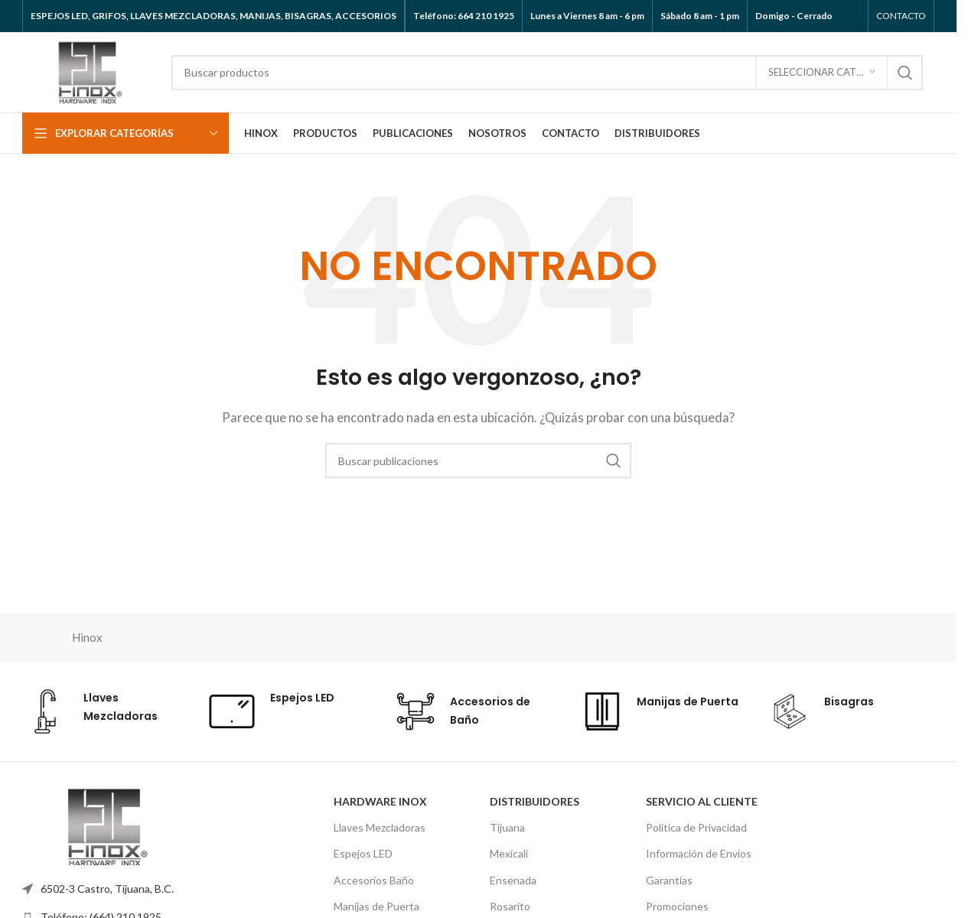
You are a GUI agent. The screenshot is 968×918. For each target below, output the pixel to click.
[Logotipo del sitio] (89, 70)
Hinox (87, 637)
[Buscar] (547, 72)
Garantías (669, 880)
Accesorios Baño (374, 880)
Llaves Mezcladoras (379, 827)
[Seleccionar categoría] (822, 73)
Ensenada (513, 880)
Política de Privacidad (696, 827)
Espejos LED (363, 853)
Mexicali (509, 853)
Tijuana (507, 827)
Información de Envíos (698, 853)
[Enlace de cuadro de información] (104, 711)
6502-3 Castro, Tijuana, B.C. (107, 888)
